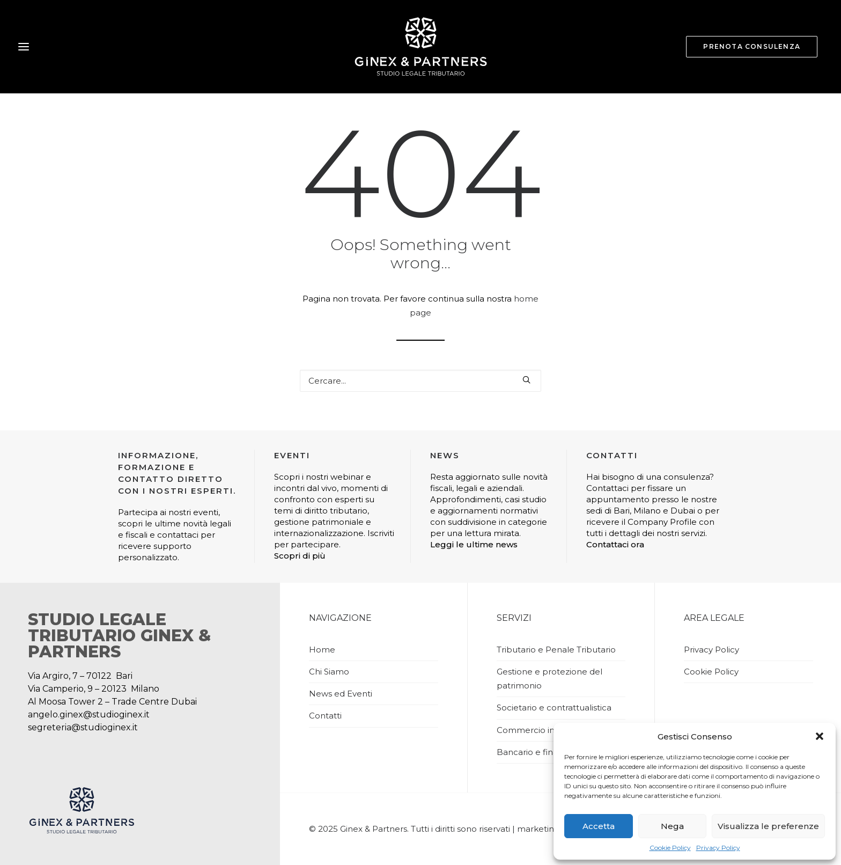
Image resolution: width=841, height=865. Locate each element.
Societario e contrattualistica (554, 707)
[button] (819, 736)
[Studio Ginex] (420, 46)
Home (322, 649)
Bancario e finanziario (540, 752)
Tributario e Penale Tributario (556, 649)
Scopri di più (300, 556)
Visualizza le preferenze (768, 826)
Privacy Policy (718, 848)
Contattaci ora (615, 544)
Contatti (325, 715)
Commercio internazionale (551, 730)
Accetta (598, 826)
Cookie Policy (670, 848)
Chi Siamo (329, 671)
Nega (672, 826)
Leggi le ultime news (474, 544)
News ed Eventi (340, 693)
